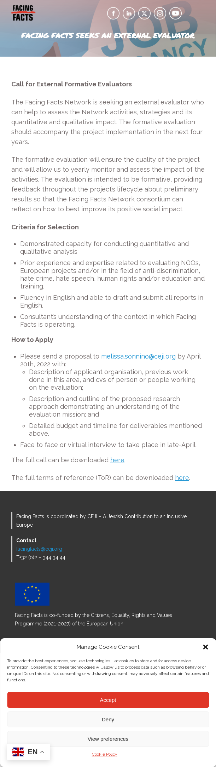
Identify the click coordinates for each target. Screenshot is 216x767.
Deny (108, 719)
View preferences (108, 739)
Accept (108, 700)
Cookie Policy (104, 754)
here (117, 460)
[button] (205, 647)
